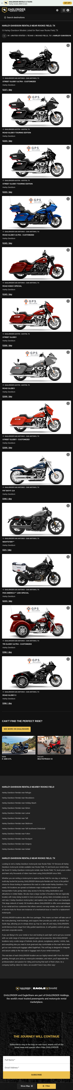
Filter (46, 1086)
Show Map (26, 1086)
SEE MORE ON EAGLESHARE (16, 729)
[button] (36, 67)
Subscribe (36, 1075)
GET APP (67, 3)
